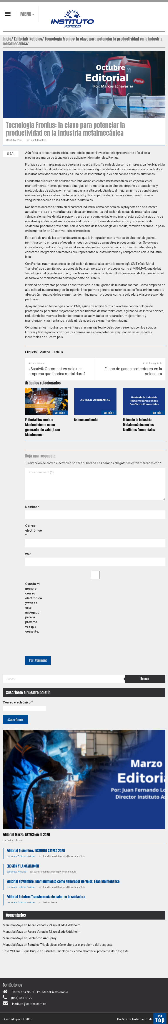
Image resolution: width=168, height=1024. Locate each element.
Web (28, 554)
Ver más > (60, 413)
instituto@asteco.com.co (29, 1004)
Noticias (31, 856)
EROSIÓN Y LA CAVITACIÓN (23, 866)
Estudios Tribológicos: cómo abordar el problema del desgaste (70, 944)
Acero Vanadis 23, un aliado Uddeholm (54, 925)
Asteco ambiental (86, 419)
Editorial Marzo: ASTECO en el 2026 (26, 834)
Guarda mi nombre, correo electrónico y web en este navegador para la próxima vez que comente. (33, 607)
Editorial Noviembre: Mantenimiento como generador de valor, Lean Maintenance (42, 427)
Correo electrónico (33, 530)
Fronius (58, 352)
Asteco (45, 352)
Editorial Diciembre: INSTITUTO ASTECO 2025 (36, 850)
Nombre (32, 507)
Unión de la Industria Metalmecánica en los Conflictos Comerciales (139, 424)
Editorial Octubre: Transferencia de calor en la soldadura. (46, 896)
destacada (12, 856)
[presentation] (55, 644)
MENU (26, 14)
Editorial (22, 856)
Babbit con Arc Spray (42, 938)
